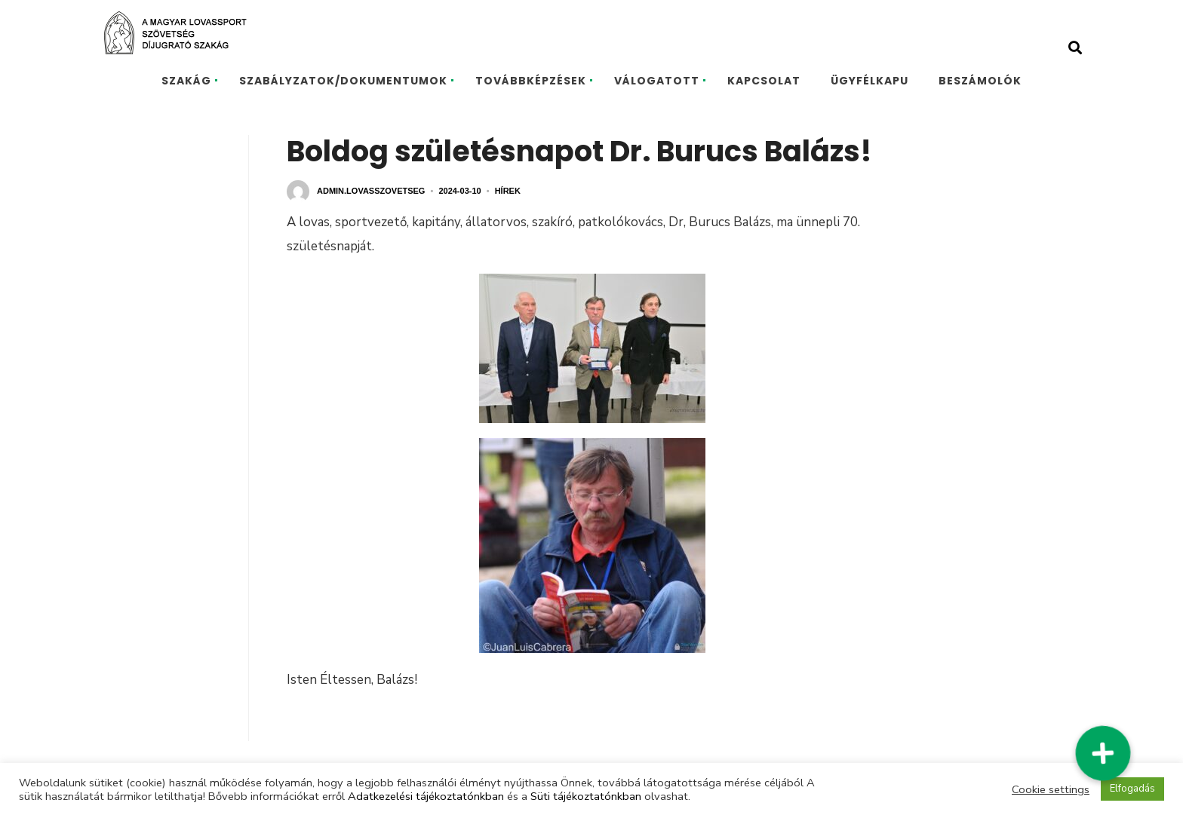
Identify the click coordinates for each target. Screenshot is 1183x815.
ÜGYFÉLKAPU (869, 80)
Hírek (508, 190)
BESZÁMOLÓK (980, 80)
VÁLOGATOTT (656, 80)
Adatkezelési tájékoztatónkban (426, 796)
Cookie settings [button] (1050, 789)
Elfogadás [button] (1132, 788)
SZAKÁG (186, 80)
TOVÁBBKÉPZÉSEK (530, 80)
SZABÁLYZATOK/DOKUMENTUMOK (343, 80)
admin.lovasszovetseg (371, 190)
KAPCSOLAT (763, 80)
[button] (1102, 753)
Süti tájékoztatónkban (585, 796)
